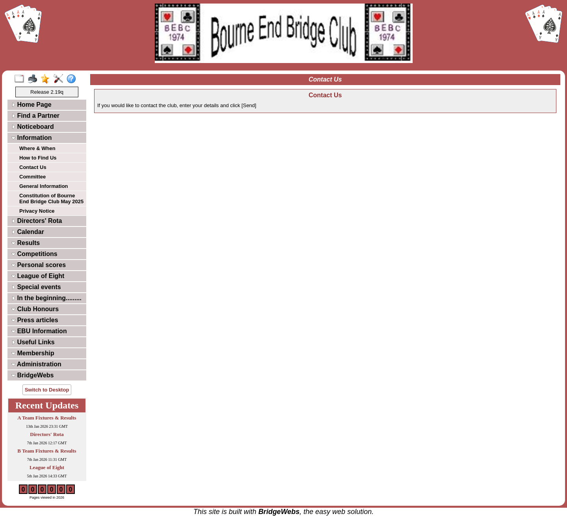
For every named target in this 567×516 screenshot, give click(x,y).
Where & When (37, 148)
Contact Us (32, 167)
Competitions (34, 254)
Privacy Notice (37, 211)
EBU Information (39, 331)
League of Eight (37, 276)
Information (31, 137)
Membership (32, 353)
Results (25, 242)
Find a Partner (35, 115)
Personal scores (38, 265)
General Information (43, 186)
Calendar (27, 231)
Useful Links (33, 342)
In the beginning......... (46, 298)
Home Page (31, 104)
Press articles (34, 320)
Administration (36, 364)
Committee (32, 177)
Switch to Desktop (47, 390)
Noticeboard (32, 126)
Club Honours (35, 309)
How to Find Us (38, 158)
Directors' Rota (36, 220)
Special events (36, 287)
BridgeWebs (32, 375)
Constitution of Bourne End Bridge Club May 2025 (51, 198)
